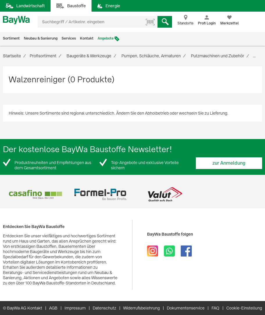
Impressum (75, 308)
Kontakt (87, 38)
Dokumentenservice (186, 308)
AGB (53, 308)
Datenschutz (104, 308)
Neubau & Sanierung (41, 38)
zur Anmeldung (229, 163)
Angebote (106, 38)
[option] (35, 194)
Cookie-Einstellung (244, 308)
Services (69, 38)
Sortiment (11, 38)
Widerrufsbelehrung (141, 308)
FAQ (215, 308)
